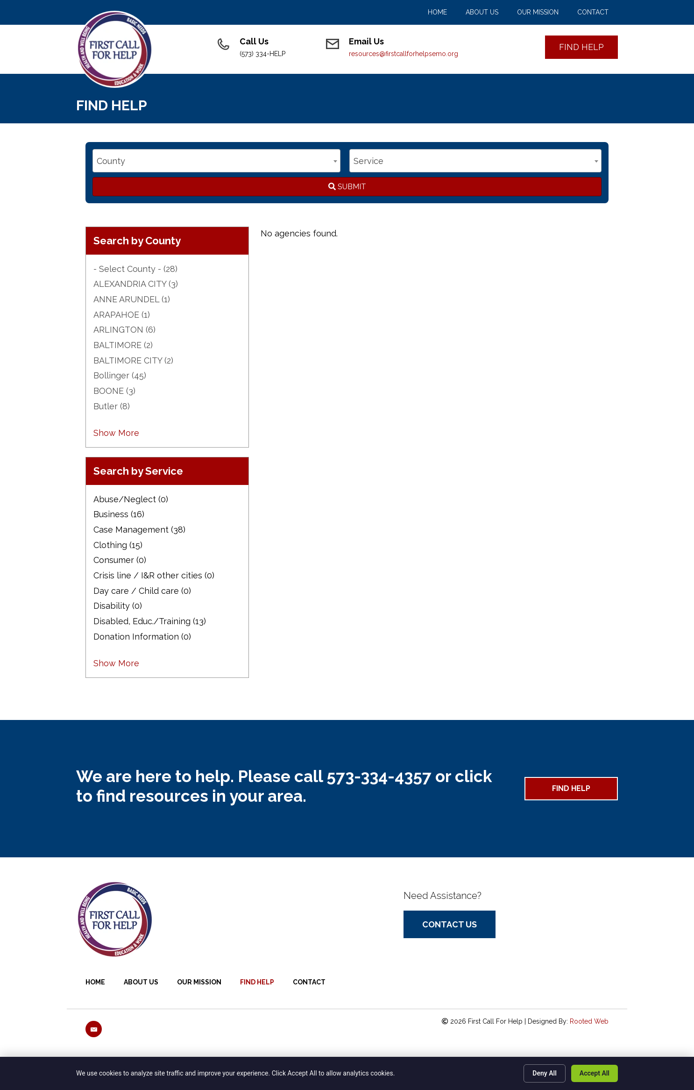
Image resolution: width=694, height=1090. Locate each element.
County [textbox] (111, 161)
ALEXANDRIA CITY (135, 284)
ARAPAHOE (121, 315)
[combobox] (216, 160)
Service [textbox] (368, 161)
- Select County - (135, 269)
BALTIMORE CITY (133, 360)
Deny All (544, 1073)
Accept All (594, 1073)
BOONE (114, 391)
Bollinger (119, 375)
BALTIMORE (123, 345)
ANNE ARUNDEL (131, 299)
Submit (347, 186)
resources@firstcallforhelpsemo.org (403, 53)
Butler (111, 406)
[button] (581, 47)
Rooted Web (589, 1021)
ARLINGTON (124, 330)
